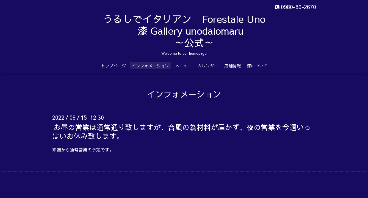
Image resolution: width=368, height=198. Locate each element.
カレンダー (208, 65)
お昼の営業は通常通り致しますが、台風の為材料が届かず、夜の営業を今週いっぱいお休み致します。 (181, 131)
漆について (257, 65)
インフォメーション (150, 65)
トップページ (113, 65)
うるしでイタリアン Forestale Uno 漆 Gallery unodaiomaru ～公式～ (198, 30)
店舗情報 (232, 65)
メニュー (183, 65)
